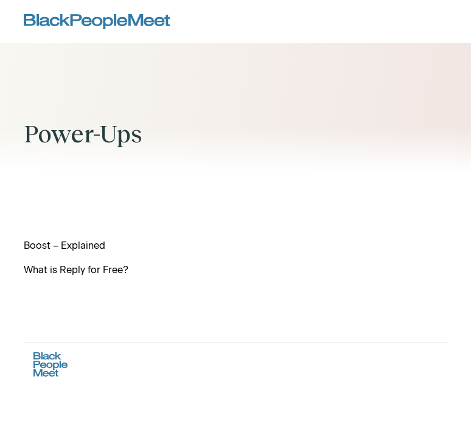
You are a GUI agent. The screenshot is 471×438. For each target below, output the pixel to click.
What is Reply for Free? (76, 270)
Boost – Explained (64, 245)
